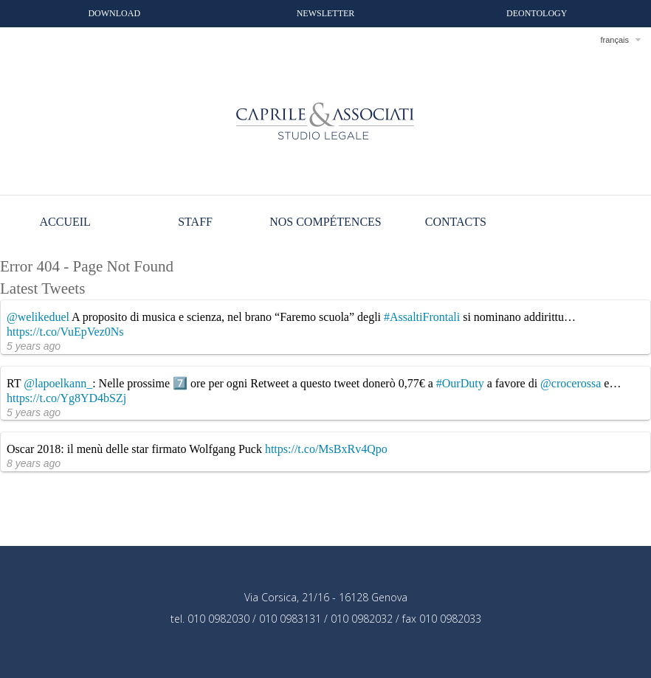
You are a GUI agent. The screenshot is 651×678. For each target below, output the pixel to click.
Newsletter (326, 13)
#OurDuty (460, 383)
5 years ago (34, 346)
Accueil (65, 221)
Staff (195, 221)
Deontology (536, 13)
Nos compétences (325, 221)
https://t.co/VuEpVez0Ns (65, 331)
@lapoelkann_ (58, 383)
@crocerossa (570, 383)
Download (114, 13)
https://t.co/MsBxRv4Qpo (326, 449)
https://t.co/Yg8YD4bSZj (66, 398)
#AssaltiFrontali (422, 317)
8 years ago (34, 463)
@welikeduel (38, 317)
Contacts (455, 221)
